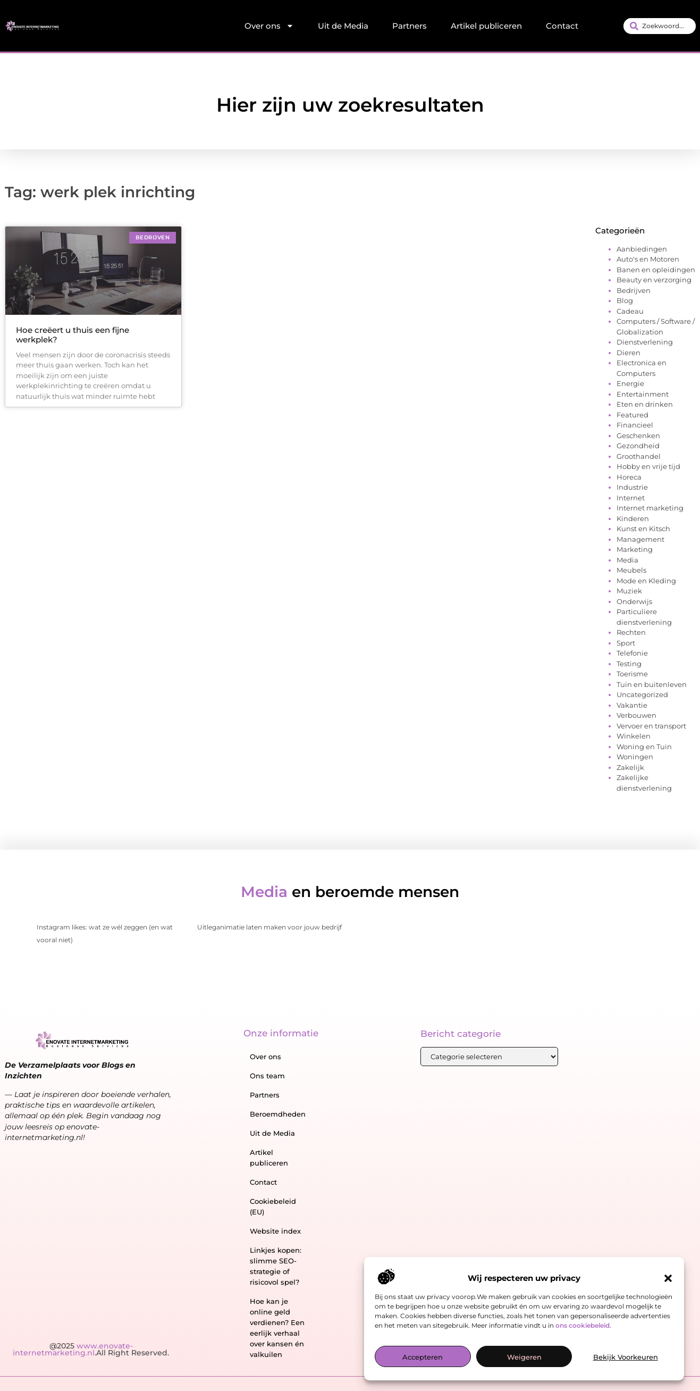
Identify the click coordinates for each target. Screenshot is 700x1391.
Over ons (269, 26)
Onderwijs (634, 601)
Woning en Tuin (644, 746)
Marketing (635, 549)
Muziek (629, 590)
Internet (631, 497)
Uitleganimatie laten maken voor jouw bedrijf (269, 927)
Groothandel (639, 456)
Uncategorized (642, 694)
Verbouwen (636, 715)
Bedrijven (634, 290)
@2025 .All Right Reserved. (91, 1350)
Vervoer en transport (651, 726)
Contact (562, 26)
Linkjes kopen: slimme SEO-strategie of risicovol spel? (275, 1266)
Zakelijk (630, 767)
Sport (626, 643)
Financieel (635, 425)
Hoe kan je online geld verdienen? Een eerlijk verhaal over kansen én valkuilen (277, 1328)
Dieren (628, 352)
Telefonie (632, 653)
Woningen (635, 756)
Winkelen (634, 736)
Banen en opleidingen (656, 269)
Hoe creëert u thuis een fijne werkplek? (72, 335)
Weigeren (524, 1358)
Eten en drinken (645, 404)
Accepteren (422, 1358)
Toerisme (632, 673)
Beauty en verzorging (654, 279)
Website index (275, 1231)
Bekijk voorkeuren (625, 1358)
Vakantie (632, 705)
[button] (668, 1280)
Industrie (632, 487)
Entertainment (643, 394)
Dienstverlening (645, 342)
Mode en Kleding (646, 580)
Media (627, 560)
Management (640, 539)
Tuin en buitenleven (652, 684)
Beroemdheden (278, 1114)
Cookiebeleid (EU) (273, 1206)
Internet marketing (650, 508)
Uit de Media (343, 26)
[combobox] (659, 26)
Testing (629, 663)
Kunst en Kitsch (643, 528)
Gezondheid (638, 445)
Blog (625, 300)
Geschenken (638, 435)
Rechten (631, 632)
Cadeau (630, 311)
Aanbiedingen (642, 249)
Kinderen (633, 518)
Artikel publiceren (486, 26)
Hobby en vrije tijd (648, 466)
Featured (632, 414)
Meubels (631, 570)
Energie (630, 383)
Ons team (267, 1075)
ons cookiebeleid (582, 1327)
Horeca (629, 477)
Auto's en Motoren (648, 259)
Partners (409, 26)
